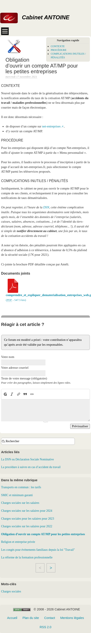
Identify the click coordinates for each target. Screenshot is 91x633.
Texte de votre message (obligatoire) (24, 378)
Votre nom (7, 357)
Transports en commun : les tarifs (21, 487)
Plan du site (31, 618)
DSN (46, 207)
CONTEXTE (58, 46)
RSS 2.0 (45, 627)
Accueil (12, 618)
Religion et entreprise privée (18, 542)
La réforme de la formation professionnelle (26, 557)
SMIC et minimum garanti (17, 495)
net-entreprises (51, 126)
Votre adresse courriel (14, 367)
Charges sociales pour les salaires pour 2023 (27, 518)
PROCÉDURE (58, 50)
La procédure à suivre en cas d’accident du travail (31, 467)
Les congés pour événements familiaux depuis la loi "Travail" (38, 549)
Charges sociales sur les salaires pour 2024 (26, 510)
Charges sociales (11, 591)
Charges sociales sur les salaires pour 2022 (26, 526)
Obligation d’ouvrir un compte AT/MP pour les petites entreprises (43, 534)
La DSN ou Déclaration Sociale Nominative (27, 459)
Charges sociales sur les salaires (20, 502)
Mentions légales (72, 618)
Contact (49, 618)
